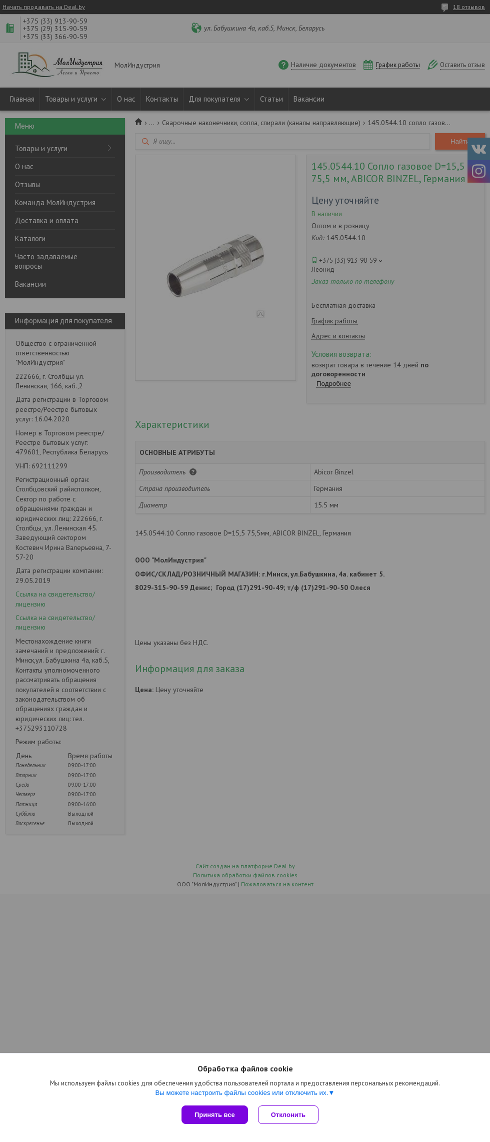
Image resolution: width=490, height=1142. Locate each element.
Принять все (214, 1114)
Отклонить (288, 1114)
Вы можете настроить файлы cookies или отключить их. (241, 1092)
